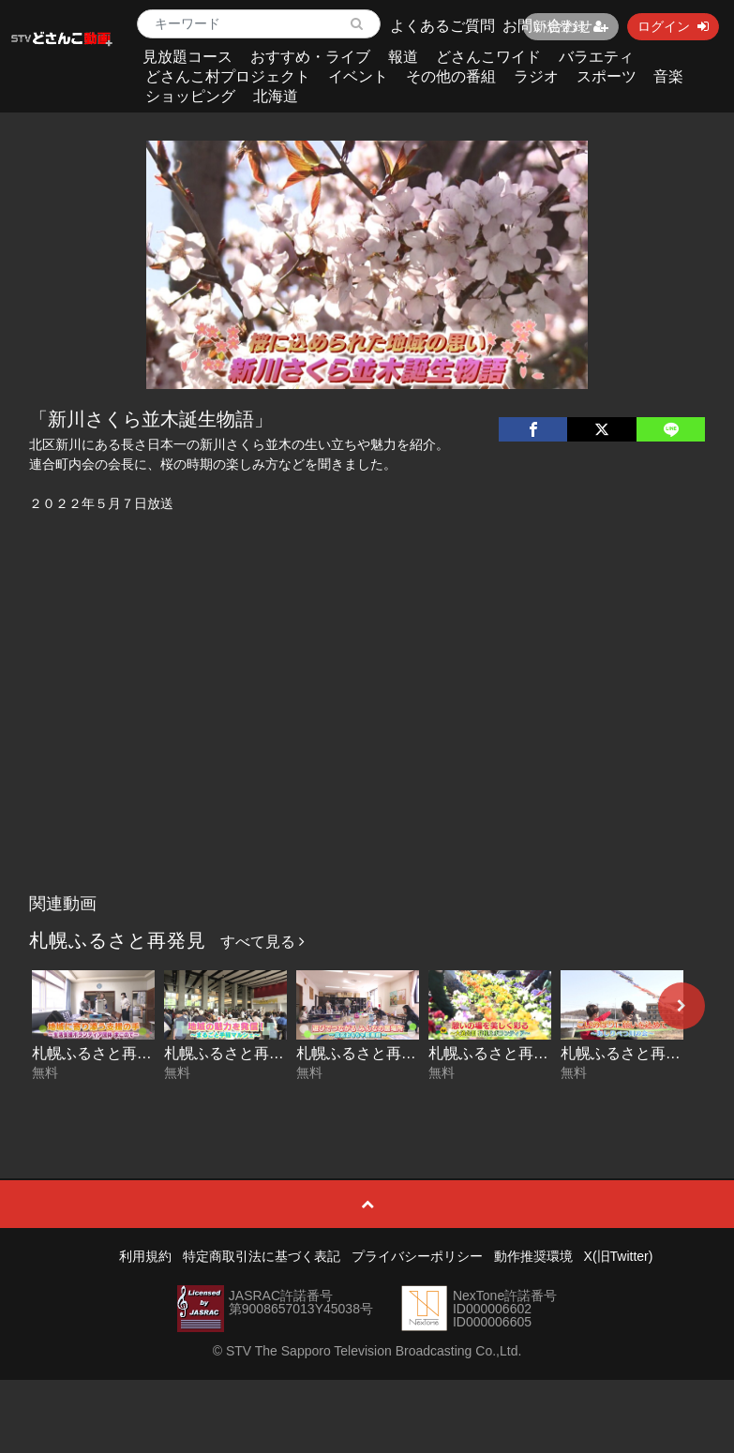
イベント (358, 76)
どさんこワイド (488, 57)
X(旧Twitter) (618, 1256)
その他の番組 (451, 76)
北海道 (275, 96)
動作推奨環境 (533, 1256)
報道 (403, 57)
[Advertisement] (367, 744)
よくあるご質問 (442, 26)
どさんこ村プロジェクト (227, 76)
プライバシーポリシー (417, 1256)
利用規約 (145, 1256)
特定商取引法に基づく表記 (261, 1256)
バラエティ (596, 57)
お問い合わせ (547, 26)
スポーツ (607, 76)
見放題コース (187, 57)
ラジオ (536, 76)
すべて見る (262, 942)
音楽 (668, 76)
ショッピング (190, 96)
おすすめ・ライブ (310, 57)
